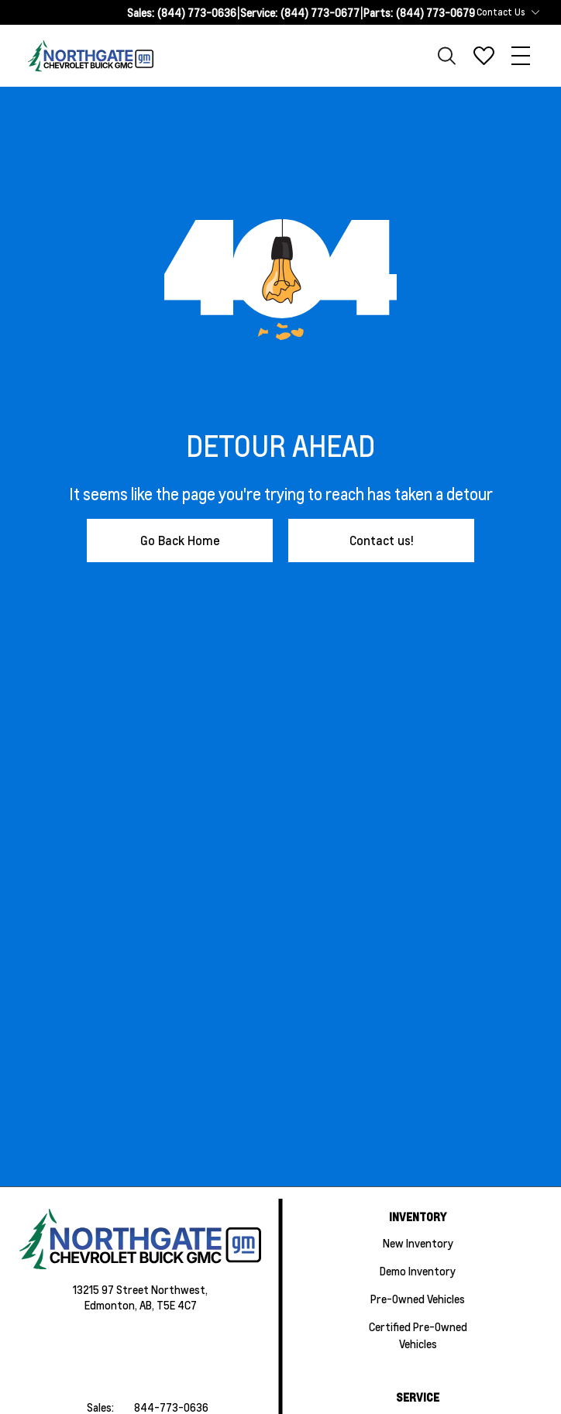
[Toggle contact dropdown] (535, 12)
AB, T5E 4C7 (168, 1305)
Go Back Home (180, 540)
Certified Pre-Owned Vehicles (418, 1335)
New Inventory (418, 1243)
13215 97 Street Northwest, (140, 1289)
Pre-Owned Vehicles (417, 1299)
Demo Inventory (418, 1271)
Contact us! (381, 540)
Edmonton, (111, 1305)
